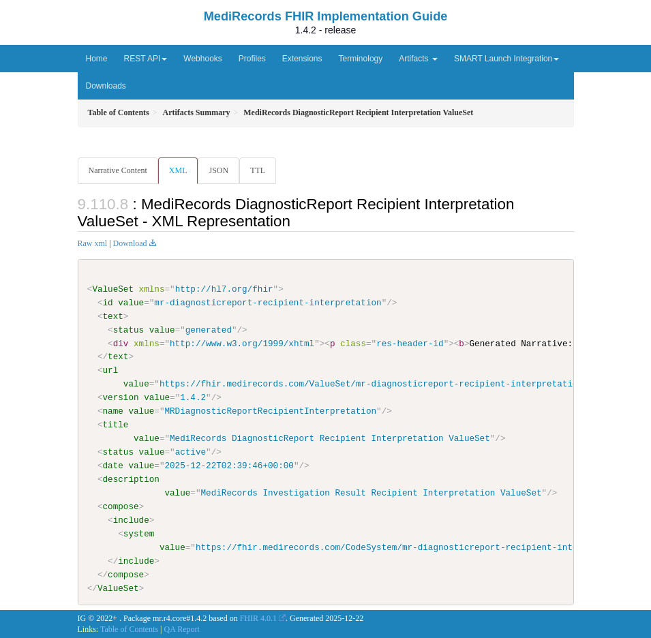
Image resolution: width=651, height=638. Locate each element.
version (121, 397)
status (128, 330)
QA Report (182, 629)
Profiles (252, 58)
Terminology (361, 58)
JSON (218, 170)
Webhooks (202, 58)
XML (178, 170)
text (113, 316)
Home (97, 58)
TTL (257, 170)
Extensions (302, 58)
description (131, 479)
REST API (146, 58)
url (111, 370)
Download (130, 243)
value (131, 303)
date (113, 465)
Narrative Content (118, 170)
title (116, 425)
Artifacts (418, 58)
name (113, 411)
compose (121, 506)
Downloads (106, 86)
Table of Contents (129, 629)
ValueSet (113, 289)
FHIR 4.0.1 (258, 617)
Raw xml (93, 243)
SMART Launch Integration (506, 58)
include (131, 520)
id (108, 303)
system (138, 534)
